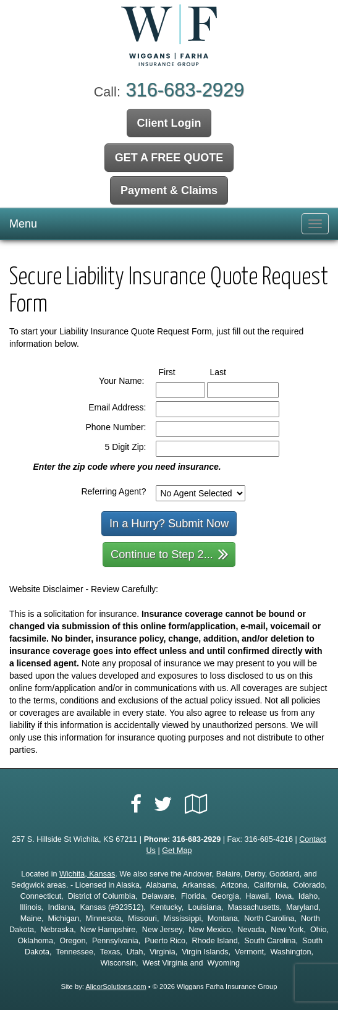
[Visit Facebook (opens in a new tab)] (136, 804)
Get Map (177, 850)
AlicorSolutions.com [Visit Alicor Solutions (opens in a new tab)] (115, 986)
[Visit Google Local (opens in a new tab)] (196, 804)
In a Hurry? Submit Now (169, 523)
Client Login (169, 123)
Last (229, 371)
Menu (23, 224)
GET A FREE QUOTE (169, 157)
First (178, 371)
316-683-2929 (184, 90)
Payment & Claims (169, 190)
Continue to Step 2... (170, 553)
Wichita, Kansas (87, 874)
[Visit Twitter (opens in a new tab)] (163, 804)
